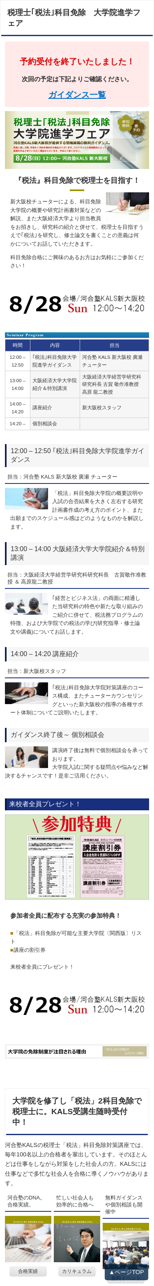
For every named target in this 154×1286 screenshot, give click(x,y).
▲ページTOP (126, 1272)
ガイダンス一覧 (77, 94)
